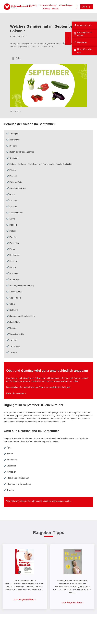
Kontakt (55, 8)
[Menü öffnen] (86, 6)
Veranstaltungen (65, 5)
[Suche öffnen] (76, 6)
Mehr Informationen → (16, 393)
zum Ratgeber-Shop (24, 599)
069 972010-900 (84, 26)
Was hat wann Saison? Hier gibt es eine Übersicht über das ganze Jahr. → (39, 501)
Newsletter (82, 42)
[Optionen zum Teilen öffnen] (16, 58)
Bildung (46, 8)
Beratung (33, 5)
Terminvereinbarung (48, 5)
